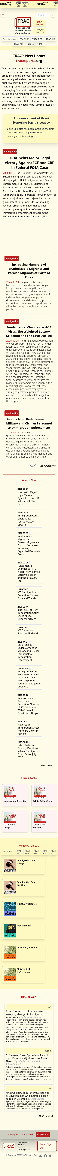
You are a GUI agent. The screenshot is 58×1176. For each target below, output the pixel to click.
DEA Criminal (24, 925)
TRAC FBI (24, 39)
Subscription (13, 1134)
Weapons (38, 827)
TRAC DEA (37, 39)
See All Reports (48, 465)
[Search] (43, 15)
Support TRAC (43, 1134)
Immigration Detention (15, 801)
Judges (30, 43)
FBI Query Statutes (27, 903)
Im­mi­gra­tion (9, 39)
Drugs (7, 827)
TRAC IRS (50, 39)
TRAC (40, 43)
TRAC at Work (46, 1116)
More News (47, 765)
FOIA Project (39, 23)
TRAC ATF (18, 43)
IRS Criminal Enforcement (24, 971)
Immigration (8, 851)
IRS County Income (27, 947)
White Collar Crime (42, 801)
